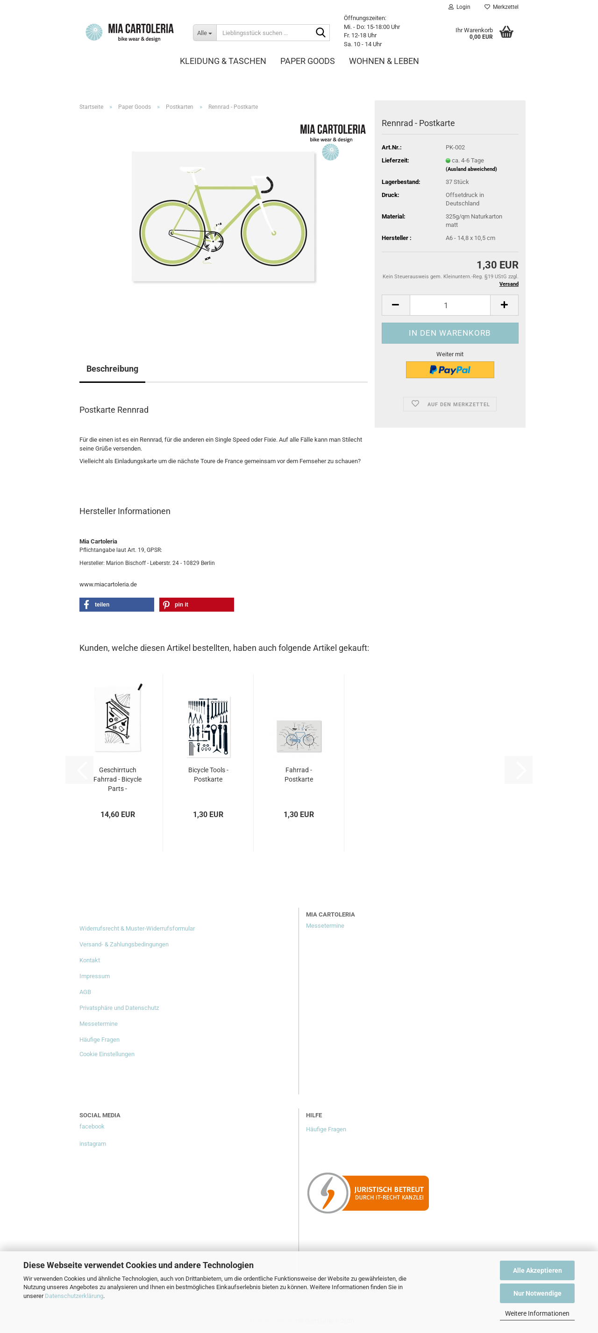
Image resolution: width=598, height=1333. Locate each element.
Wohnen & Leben (384, 61)
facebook (92, 1126)
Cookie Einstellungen (107, 1054)
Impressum (94, 976)
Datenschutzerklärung (74, 1295)
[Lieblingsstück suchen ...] (204, 32)
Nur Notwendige (537, 1293)
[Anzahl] (450, 305)
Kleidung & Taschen (223, 61)
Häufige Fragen (99, 1039)
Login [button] (459, 7)
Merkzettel (501, 7)
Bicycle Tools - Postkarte (208, 774)
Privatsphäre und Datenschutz (119, 1007)
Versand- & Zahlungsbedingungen (124, 944)
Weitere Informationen (537, 1313)
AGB (85, 991)
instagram (92, 1143)
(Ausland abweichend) (471, 169)
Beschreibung (112, 369)
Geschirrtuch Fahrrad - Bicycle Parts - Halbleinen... (117, 779)
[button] (396, 305)
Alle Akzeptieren (537, 1270)
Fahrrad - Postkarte (299, 774)
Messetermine (98, 1023)
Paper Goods (307, 61)
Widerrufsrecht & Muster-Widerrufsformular (137, 928)
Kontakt (89, 960)
